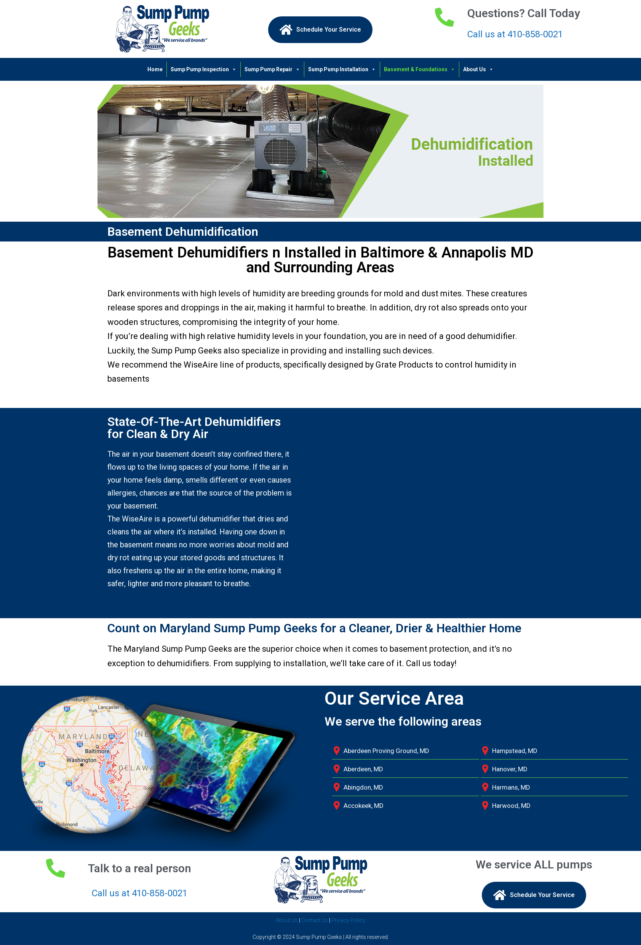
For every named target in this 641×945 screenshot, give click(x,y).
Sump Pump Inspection (204, 69)
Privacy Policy (348, 920)
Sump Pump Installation (342, 69)
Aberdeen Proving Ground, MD (386, 751)
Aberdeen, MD (363, 769)
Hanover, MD (510, 769)
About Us (478, 69)
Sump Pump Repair (272, 69)
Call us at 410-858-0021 (515, 34)
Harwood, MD (511, 805)
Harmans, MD (511, 787)
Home (155, 69)
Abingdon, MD (363, 787)
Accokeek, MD (364, 805)
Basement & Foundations (419, 69)
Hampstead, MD (514, 751)
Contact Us (314, 920)
